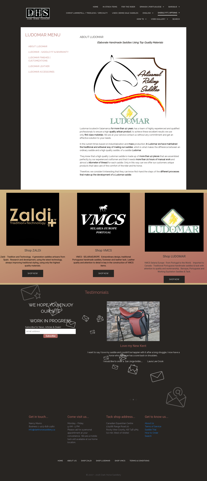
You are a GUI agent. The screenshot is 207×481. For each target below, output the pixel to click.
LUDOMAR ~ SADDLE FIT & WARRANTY (48, 52)
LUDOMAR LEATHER (39, 66)
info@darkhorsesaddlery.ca (42, 429)
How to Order (151, 433)
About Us (149, 423)
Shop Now (33, 273)
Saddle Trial (150, 429)
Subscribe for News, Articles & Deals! (43, 327)
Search (148, 436)
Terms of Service (153, 426)
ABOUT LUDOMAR (37, 46)
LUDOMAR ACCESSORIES (41, 72)
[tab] (130, 399)
